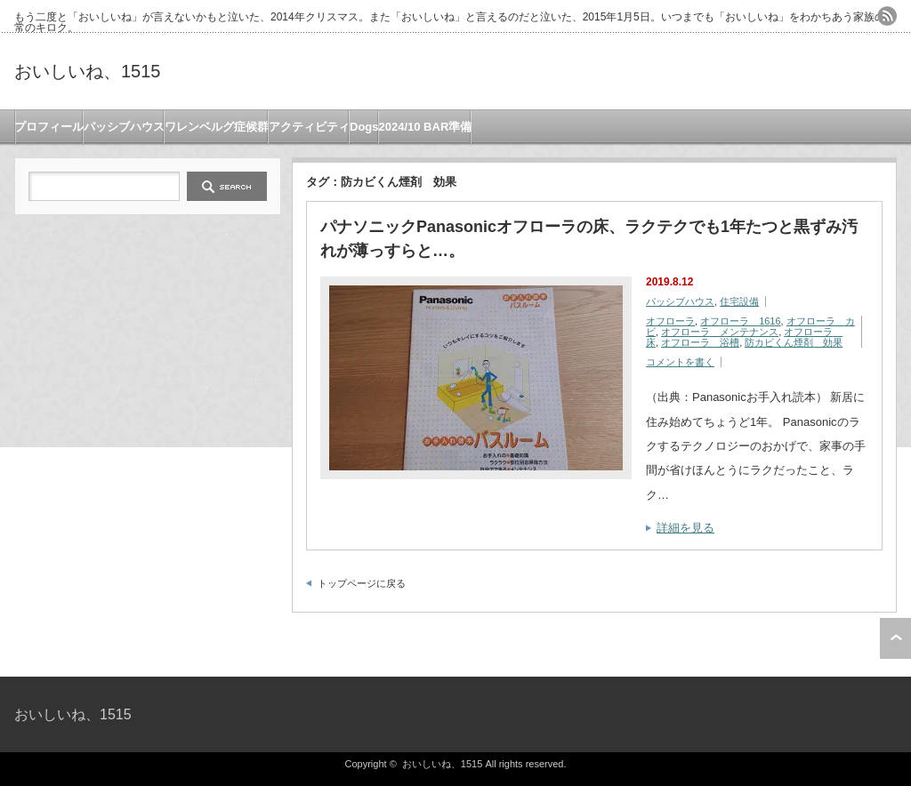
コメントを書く (680, 362)
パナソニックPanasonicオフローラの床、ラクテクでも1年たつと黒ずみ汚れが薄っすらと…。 (589, 239)
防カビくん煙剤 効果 (793, 342)
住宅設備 (739, 301)
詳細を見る (685, 527)
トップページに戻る (362, 583)
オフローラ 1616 (740, 321)
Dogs (364, 126)
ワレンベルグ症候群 (217, 126)
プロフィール (49, 126)
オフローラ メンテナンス (719, 331)
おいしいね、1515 (87, 71)
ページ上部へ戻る (895, 638)
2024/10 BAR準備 (425, 126)
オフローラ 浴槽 (700, 342)
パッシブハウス (124, 126)
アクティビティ (309, 126)
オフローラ (670, 321)
